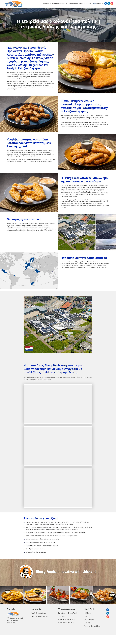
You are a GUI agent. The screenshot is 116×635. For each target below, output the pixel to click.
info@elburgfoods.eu (39, 613)
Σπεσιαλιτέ (61, 616)
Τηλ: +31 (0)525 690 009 (40, 616)
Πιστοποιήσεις (89, 619)
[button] (47, 3)
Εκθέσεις (88, 613)
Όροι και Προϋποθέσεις (93, 626)
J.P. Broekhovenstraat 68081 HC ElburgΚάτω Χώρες (15, 620)
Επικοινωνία (88, 3)
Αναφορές (88, 616)
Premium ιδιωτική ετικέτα (76, 3)
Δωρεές (87, 623)
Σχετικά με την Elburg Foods (67, 613)
